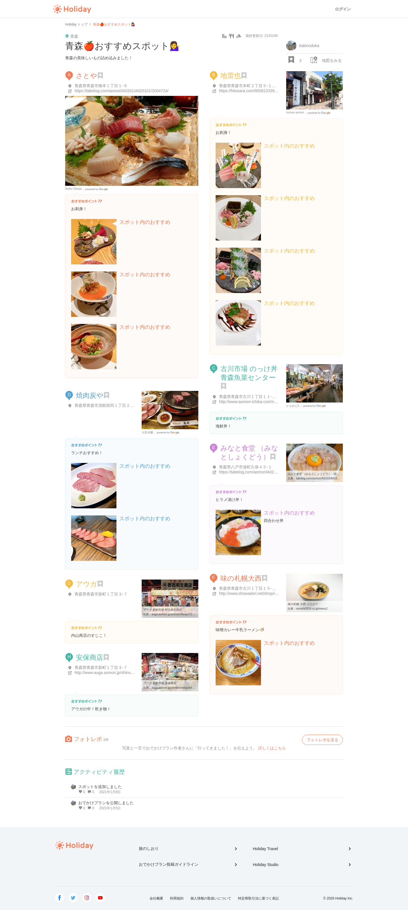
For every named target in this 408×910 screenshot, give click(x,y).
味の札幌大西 (241, 578)
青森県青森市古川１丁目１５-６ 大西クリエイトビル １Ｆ (270, 588)
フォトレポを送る (322, 740)
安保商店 (89, 657)
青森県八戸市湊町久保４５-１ (245, 467)
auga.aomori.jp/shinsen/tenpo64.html (175, 687)
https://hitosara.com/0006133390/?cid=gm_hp (259, 91)
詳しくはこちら (272, 748)
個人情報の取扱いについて (210, 898)
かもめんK (292, 405)
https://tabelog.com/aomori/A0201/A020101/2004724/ (122, 91)
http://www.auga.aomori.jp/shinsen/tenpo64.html (117, 672)
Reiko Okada (73, 188)
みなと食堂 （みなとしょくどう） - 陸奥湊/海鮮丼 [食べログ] (326, 473)
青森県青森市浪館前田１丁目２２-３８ (109, 405)
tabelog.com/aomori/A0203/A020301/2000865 (325, 478)
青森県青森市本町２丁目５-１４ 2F (250, 85)
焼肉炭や (89, 395)
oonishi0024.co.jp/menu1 (312, 608)
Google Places (97, 189)
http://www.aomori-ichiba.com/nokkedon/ (254, 401)
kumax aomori (295, 112)
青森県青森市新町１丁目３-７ (101, 594)
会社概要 (156, 898)
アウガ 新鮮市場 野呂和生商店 (162, 609)
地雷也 (230, 75)
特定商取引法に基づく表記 (258, 898)
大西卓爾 (147, 432)
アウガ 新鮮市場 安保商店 (159, 683)
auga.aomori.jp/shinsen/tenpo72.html (175, 614)
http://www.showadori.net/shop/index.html (255, 593)
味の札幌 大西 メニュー (303, 604)
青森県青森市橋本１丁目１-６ (101, 85)
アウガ (86, 584)
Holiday (72, 9)
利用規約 (177, 898)
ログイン (343, 9)
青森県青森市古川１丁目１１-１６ (249, 396)
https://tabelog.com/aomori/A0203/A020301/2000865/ (266, 472)
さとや (86, 75)
